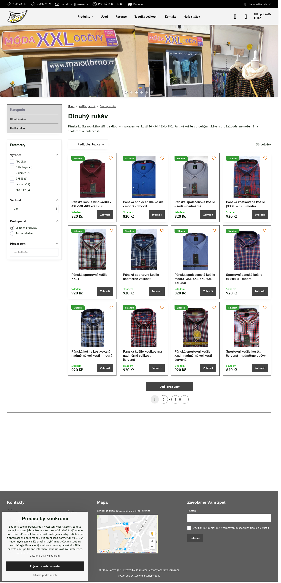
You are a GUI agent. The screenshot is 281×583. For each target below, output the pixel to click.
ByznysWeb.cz (152, 575)
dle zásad (263, 528)
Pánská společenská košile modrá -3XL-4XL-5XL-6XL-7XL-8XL (195, 279)
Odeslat (195, 538)
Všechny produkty (23, 228)
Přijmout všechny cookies (45, 566)
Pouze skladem (21, 233)
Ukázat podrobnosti (45, 575)
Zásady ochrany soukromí (164, 570)
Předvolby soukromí (135, 570)
